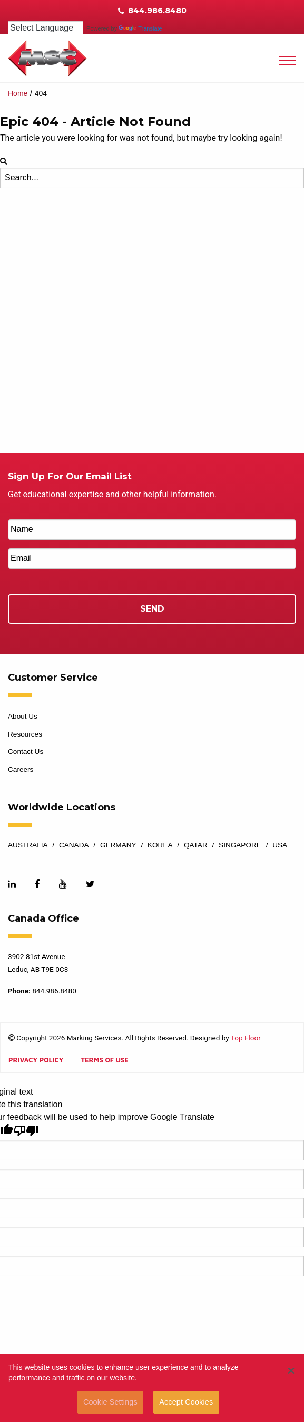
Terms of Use (104, 1060)
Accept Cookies (186, 1402)
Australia (28, 845)
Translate (140, 28)
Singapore (240, 845)
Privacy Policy (35, 1060)
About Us (22, 716)
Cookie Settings (110, 1402)
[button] (291, 1371)
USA (279, 845)
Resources (25, 734)
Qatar (196, 845)
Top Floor (246, 1037)
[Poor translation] (25, 1131)
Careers (20, 769)
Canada (74, 845)
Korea (160, 845)
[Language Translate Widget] (45, 27)
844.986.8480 (152, 10)
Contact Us (25, 752)
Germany (118, 845)
